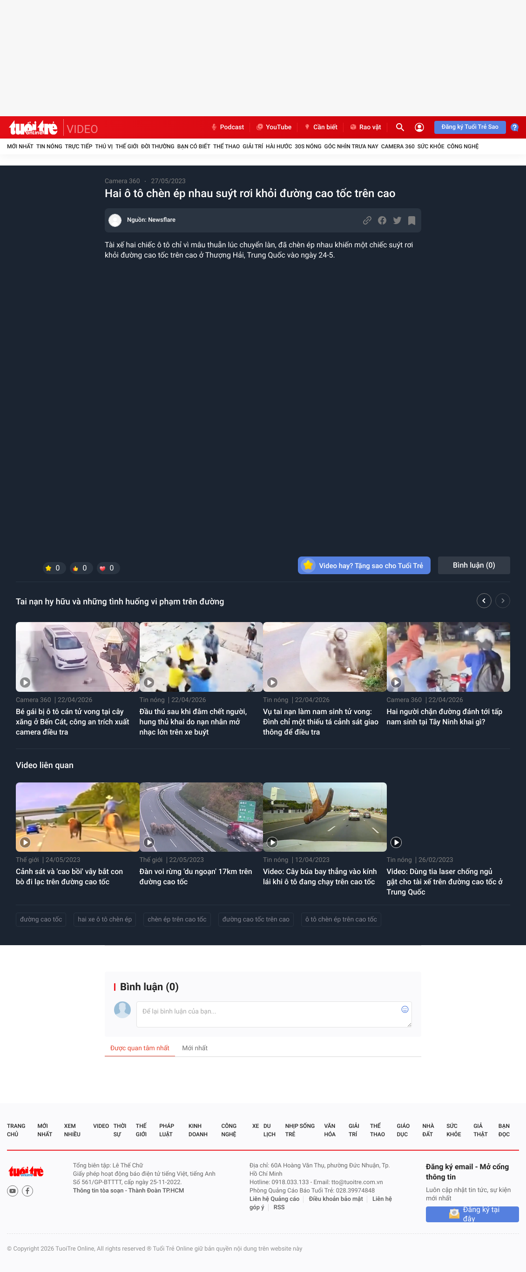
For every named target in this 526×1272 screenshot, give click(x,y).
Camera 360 (398, 146)
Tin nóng (49, 146)
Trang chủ (16, 1130)
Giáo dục (403, 1130)
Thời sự (120, 1130)
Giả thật (480, 1130)
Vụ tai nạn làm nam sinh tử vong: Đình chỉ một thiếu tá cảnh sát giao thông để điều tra (320, 721)
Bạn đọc (504, 1130)
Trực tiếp (79, 146)
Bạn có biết (193, 146)
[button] (484, 602)
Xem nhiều (72, 1130)
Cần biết (320, 127)
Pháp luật (166, 1130)
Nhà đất (428, 1130)
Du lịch (269, 1130)
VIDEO (82, 129)
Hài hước (279, 146)
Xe (255, 1126)
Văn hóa (330, 1130)
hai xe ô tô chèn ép (105, 919)
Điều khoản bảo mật (336, 1199)
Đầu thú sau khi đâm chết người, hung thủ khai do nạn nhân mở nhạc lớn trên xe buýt (193, 721)
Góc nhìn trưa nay (351, 146)
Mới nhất (20, 146)
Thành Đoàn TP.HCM (156, 1190)
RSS (279, 1207)
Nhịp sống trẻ (300, 1130)
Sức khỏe (431, 146)
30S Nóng (308, 146)
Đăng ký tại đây (481, 1214)
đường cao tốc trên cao (256, 919)
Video (101, 1126)
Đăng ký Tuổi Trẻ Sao (470, 127)
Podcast (227, 127)
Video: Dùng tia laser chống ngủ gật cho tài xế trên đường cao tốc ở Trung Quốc (445, 881)
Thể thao (226, 146)
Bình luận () (474, 565)
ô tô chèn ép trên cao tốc (341, 919)
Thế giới (126, 146)
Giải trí (253, 146)
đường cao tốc (41, 919)
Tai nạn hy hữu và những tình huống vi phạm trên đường (120, 602)
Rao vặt (365, 127)
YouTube (273, 127)
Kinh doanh (198, 1130)
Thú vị (104, 146)
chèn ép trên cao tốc (177, 919)
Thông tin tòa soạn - (100, 1190)
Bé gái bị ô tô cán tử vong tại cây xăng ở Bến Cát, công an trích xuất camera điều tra (72, 721)
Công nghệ (463, 146)
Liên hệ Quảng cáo (275, 1199)
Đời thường (158, 146)
